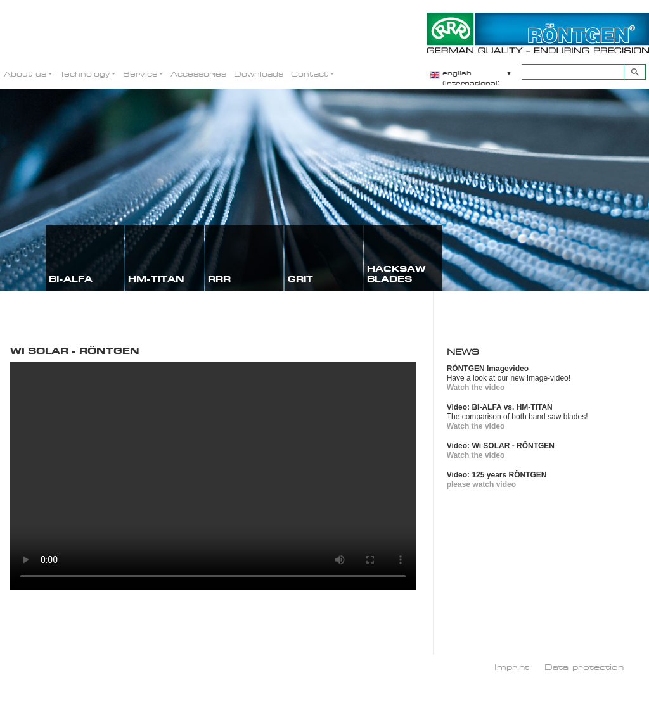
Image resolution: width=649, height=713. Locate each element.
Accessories (198, 74)
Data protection (584, 667)
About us (25, 74)
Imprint (511, 667)
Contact (309, 74)
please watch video (481, 484)
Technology (85, 74)
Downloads (258, 74)
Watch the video (476, 387)
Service (140, 74)
